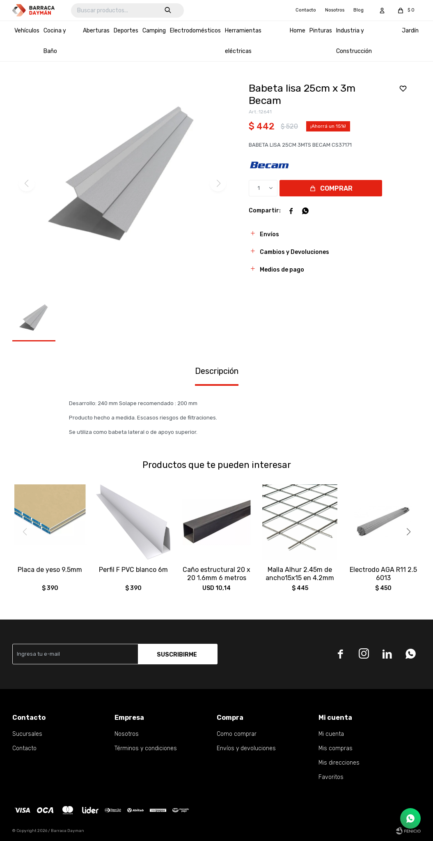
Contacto (306, 10)
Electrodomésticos (195, 30)
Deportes (126, 30)
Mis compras (335, 748)
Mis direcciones (339, 762)
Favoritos (331, 777)
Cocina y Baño (55, 41)
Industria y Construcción (354, 41)
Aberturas (96, 30)
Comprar (336, 188)
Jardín (410, 30)
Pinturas (320, 30)
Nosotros (334, 10)
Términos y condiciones (146, 748)
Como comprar (237, 733)
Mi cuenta (331, 733)
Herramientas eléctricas (243, 41)
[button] (408, 532)
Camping (154, 30)
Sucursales (27, 733)
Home (297, 30)
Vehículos (26, 30)
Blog (358, 10)
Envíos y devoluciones (246, 748)
